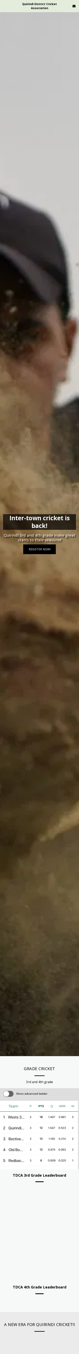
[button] (4, 6)
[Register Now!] (39, 549)
